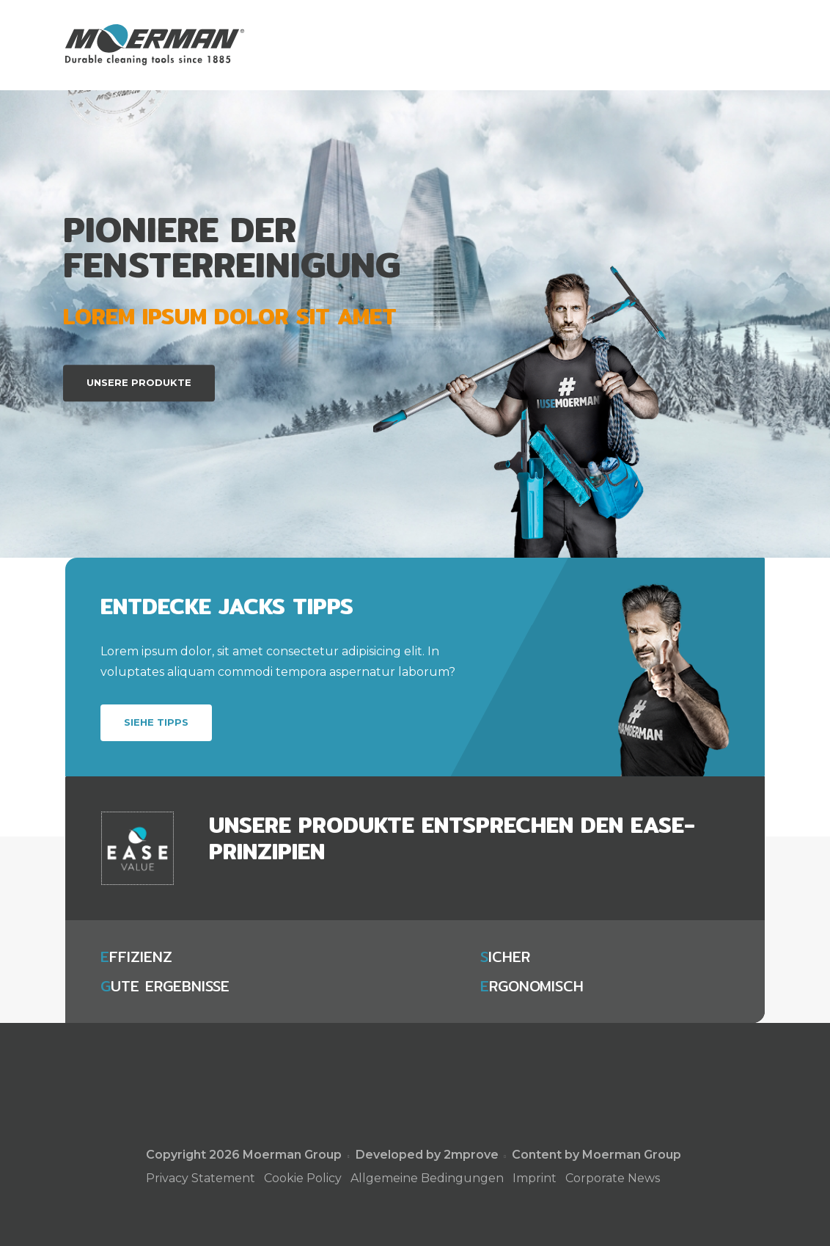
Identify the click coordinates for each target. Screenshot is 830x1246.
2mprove (471, 1155)
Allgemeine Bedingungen (427, 1178)
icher (505, 957)
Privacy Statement (200, 1178)
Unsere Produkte (139, 382)
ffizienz (136, 957)
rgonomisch (532, 986)
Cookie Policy (303, 1178)
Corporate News (612, 1178)
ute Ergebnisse (164, 986)
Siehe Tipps (156, 722)
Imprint (535, 1178)
